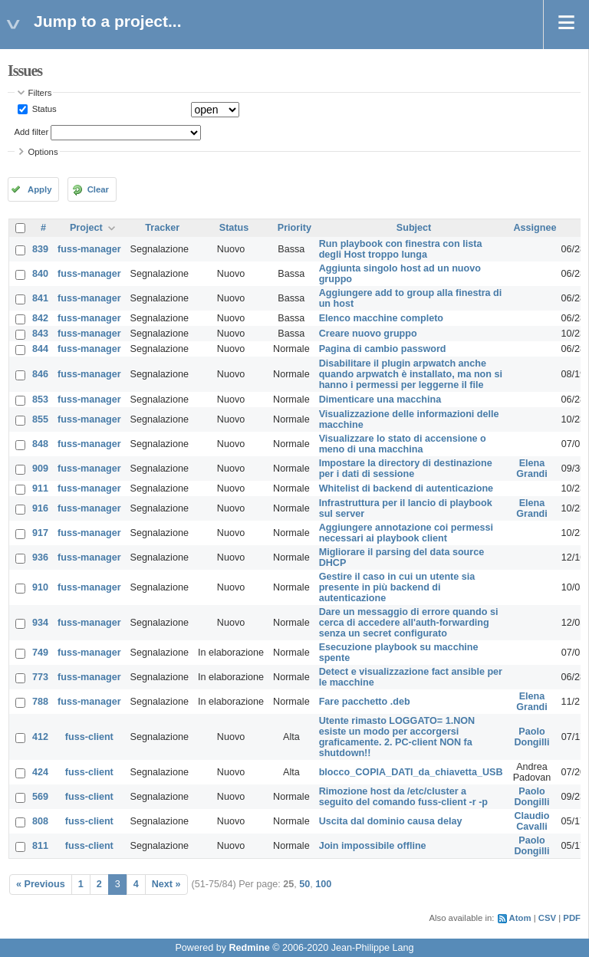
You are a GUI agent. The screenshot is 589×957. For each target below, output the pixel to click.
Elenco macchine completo (381, 318)
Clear (98, 189)
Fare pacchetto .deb (364, 701)
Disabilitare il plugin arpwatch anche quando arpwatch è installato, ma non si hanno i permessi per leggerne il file (410, 374)
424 (40, 772)
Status (43, 108)
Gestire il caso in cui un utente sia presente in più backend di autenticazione (397, 587)
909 (40, 468)
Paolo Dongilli (531, 737)
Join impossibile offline (372, 845)
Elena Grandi (532, 468)
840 (40, 273)
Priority (294, 227)
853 (40, 399)
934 (40, 622)
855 (40, 419)
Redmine (249, 947)
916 (40, 508)
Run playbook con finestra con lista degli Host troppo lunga (400, 249)
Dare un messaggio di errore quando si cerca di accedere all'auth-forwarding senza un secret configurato (409, 623)
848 (40, 444)
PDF (572, 917)
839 (40, 249)
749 (40, 652)
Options (43, 151)
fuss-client (89, 737)
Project (86, 227)
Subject (414, 227)
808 (40, 821)
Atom (520, 917)
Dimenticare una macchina (380, 399)
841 (40, 298)
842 (40, 318)
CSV (547, 917)
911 (40, 488)
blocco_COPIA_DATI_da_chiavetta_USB (411, 772)
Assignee (534, 227)
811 (40, 845)
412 (40, 737)
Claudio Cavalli (531, 821)
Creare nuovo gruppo (368, 333)
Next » (166, 884)
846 (40, 374)
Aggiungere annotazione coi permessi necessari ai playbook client (406, 533)
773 (40, 677)
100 (323, 884)
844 (40, 349)
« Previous (40, 884)
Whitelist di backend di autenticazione (406, 488)
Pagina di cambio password (382, 349)
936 (40, 557)
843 (40, 333)
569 (40, 796)
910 (40, 587)
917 (40, 533)
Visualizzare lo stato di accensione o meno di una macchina (402, 444)
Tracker (162, 227)
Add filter (32, 131)
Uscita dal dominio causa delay (390, 821)
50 (304, 884)
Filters (40, 92)
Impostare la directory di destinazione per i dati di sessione (405, 468)
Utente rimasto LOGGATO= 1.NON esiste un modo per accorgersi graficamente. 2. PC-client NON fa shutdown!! (397, 736)
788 (40, 701)
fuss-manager (89, 249)
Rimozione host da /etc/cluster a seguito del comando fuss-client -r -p (403, 796)
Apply (39, 189)
